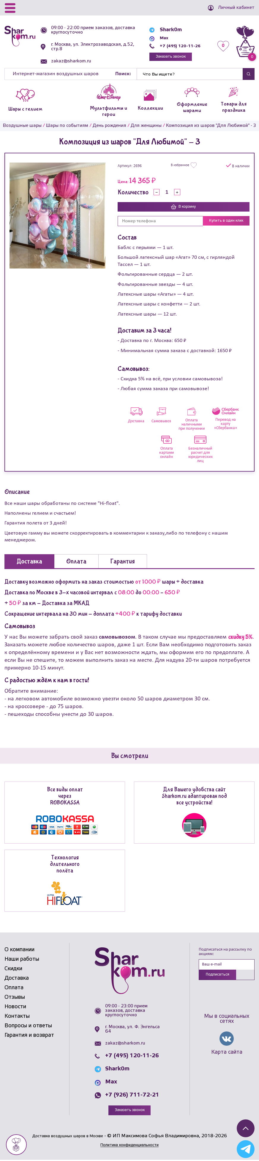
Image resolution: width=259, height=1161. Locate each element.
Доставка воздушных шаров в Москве (67, 1137)
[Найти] (190, 74)
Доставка (16, 978)
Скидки (13, 969)
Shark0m (163, 29)
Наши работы (21, 959)
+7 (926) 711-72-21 (132, 1095)
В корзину (183, 207)
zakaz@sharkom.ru (73, 61)
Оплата (13, 988)
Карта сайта (226, 1054)
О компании (19, 950)
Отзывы (14, 997)
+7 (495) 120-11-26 (176, 45)
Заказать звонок (166, 57)
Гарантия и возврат (29, 1035)
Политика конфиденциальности (129, 1145)
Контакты (17, 1016)
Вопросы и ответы (28, 1026)
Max (157, 37)
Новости (15, 1007)
